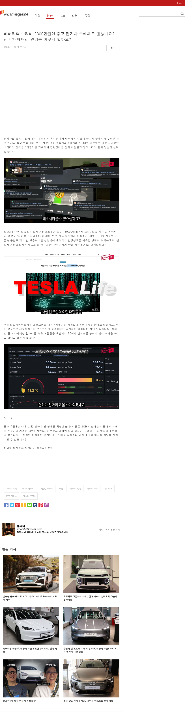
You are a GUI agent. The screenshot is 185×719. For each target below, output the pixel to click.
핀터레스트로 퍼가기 (40, 505)
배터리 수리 (92, 488)
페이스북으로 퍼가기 (6, 505)
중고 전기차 (11, 496)
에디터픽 (108, 488)
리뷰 (75, 15)
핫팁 (37, 15)
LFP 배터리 (11, 488)
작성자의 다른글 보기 (109, 529)
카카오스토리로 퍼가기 (23, 505)
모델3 (61, 488)
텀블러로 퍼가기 (35, 505)
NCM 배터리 (28, 488)
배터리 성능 (75, 488)
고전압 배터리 (46, 488)
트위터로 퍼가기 (12, 505)
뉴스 (62, 15)
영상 (50, 15)
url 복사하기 (46, 505)
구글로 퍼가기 (17, 505)
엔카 (181, 3)
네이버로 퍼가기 (29, 505)
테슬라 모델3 (29, 496)
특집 (87, 15)
